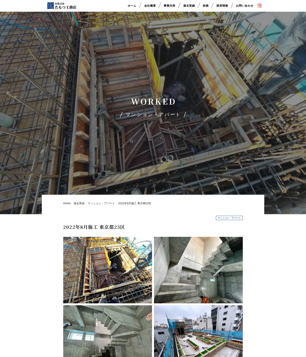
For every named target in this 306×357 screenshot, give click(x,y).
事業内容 (169, 7)
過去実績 (189, 7)
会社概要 (150, 7)
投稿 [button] (206, 7)
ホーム (132, 7)
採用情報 (222, 7)
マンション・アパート (101, 203)
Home (66, 203)
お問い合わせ (245, 7)
